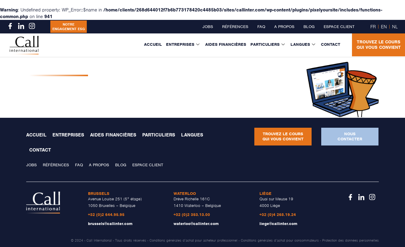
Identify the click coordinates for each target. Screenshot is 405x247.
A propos (284, 26)
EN (384, 27)
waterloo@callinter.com (196, 223)
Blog (309, 26)
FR (373, 27)
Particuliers (268, 44)
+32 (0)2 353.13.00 (192, 214)
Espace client (339, 26)
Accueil (153, 44)
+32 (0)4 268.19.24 (277, 214)
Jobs (207, 26)
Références (235, 26)
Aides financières (225, 44)
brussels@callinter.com (110, 223)
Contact (330, 44)
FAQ (261, 26)
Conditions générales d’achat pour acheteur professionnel (193, 240)
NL (395, 27)
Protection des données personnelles (350, 240)
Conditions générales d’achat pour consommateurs (280, 240)
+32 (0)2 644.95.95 (106, 214)
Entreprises (183, 44)
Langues (303, 44)
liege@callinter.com (278, 223)
